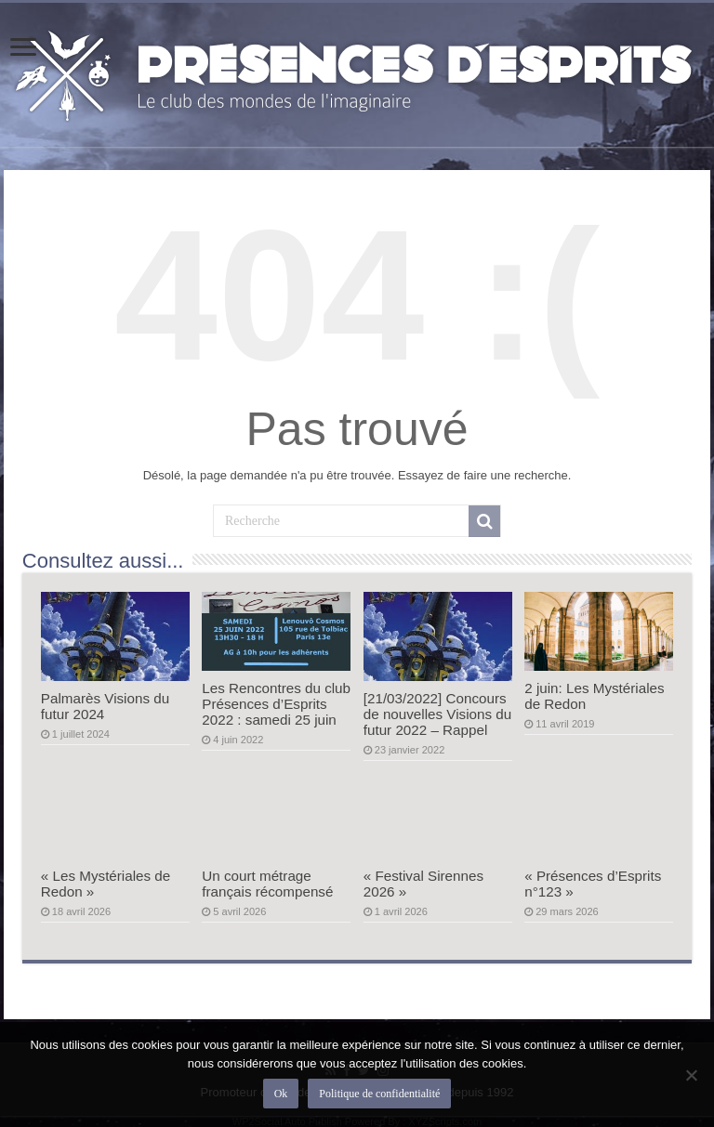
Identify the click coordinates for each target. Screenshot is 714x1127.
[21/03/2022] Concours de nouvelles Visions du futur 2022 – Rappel (437, 714)
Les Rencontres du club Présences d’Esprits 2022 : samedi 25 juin (276, 703)
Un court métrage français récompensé (267, 883)
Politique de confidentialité (379, 1093)
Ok (281, 1093)
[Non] (690, 1075)
